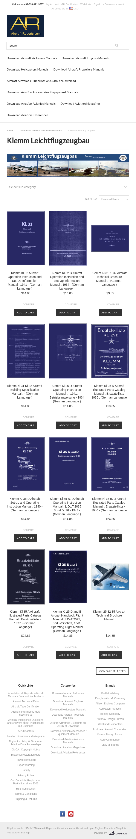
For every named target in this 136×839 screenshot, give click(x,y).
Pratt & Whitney (110, 693)
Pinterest (71, 814)
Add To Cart (26, 312)
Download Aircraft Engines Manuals (86, 58)
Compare (29, 304)
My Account (52, 4)
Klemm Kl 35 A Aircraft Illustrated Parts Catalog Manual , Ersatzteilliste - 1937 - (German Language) (25, 619)
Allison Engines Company (110, 703)
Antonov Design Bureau (110, 719)
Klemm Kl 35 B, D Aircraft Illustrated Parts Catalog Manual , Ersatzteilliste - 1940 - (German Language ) (109, 506)
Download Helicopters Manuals (28, 69)
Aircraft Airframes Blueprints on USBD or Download (41, 81)
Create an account (114, 4)
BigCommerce (119, 833)
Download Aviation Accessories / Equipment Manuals (42, 92)
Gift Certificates (69, 4)
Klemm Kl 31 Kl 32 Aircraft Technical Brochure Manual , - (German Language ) (109, 278)
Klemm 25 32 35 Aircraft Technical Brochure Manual (109, 615)
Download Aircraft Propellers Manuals (78, 69)
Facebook (63, 814)
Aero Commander (110, 739)
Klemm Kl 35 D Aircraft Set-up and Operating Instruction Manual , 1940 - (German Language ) (25, 504)
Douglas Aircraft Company (110, 698)
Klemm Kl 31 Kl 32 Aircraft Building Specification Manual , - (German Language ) (24, 391)
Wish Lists (85, 4)
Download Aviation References (27, 115)
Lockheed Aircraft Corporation (110, 729)
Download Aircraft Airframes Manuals (32, 58)
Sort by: (91, 199)
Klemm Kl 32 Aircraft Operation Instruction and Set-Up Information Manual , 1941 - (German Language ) (24, 280)
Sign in (97, 4)
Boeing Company (110, 713)
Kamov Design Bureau (110, 734)
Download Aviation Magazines (81, 103)
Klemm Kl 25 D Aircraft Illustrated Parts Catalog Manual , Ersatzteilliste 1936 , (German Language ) (109, 393)
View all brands (110, 744)
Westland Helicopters (110, 724)
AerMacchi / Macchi (110, 708)
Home (10, 130)
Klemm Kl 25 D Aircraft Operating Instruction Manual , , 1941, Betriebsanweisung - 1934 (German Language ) (67, 393)
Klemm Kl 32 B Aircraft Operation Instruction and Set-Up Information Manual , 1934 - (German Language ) (67, 280)
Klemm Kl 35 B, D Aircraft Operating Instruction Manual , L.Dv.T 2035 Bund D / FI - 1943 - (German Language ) (67, 506)
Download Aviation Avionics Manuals (31, 103)
